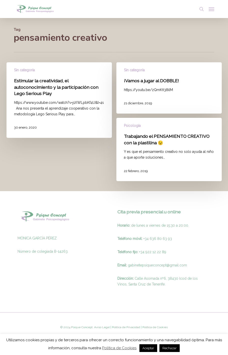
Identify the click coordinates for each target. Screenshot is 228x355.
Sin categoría (24, 70)
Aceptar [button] (148, 348)
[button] (211, 9)
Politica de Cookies (155, 327)
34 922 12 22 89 (153, 252)
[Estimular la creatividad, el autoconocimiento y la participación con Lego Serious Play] (59, 100)
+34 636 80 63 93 (157, 239)
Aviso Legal (102, 327)
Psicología (132, 126)
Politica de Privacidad (125, 327)
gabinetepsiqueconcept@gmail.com (157, 265)
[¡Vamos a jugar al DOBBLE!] (169, 88)
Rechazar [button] (169, 348)
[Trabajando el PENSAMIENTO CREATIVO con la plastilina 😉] (169, 149)
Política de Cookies (119, 348)
